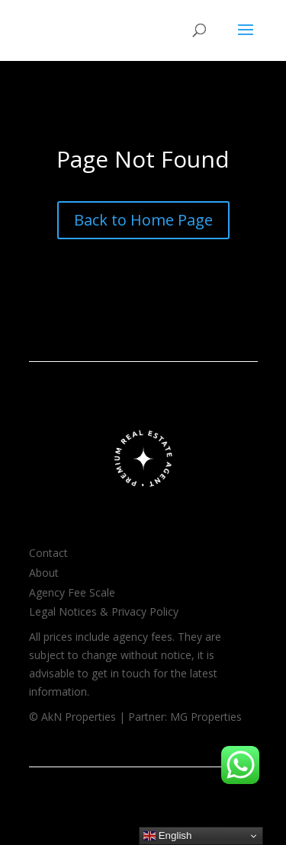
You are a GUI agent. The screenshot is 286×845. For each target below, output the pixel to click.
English (167, 836)
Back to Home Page (143, 220)
